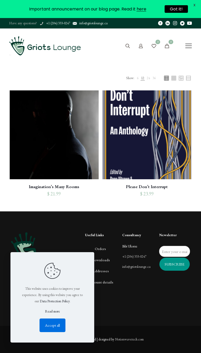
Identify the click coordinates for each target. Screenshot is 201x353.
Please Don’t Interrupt (147, 186)
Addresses (100, 270)
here (141, 9)
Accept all (52, 325)
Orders (100, 248)
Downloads (100, 259)
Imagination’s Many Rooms (54, 186)
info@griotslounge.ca (136, 266)
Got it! (176, 9)
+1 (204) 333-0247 (134, 256)
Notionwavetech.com (129, 339)
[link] (137, 78)
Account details (100, 282)
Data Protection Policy (55, 301)
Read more (52, 311)
